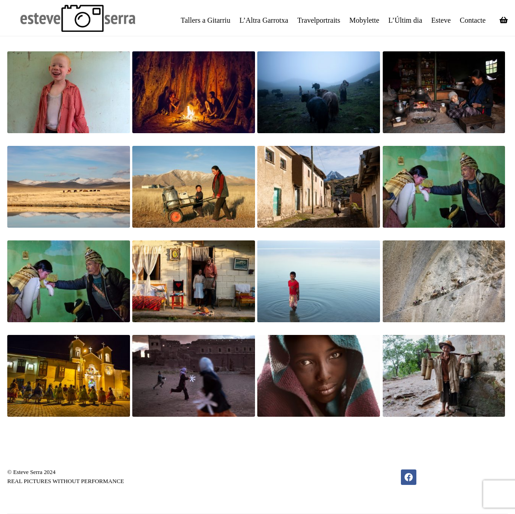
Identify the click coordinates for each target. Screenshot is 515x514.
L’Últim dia (405, 20)
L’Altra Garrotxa (264, 20)
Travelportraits (318, 20)
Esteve (441, 20)
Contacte (472, 20)
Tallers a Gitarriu (205, 20)
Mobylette (365, 20)
